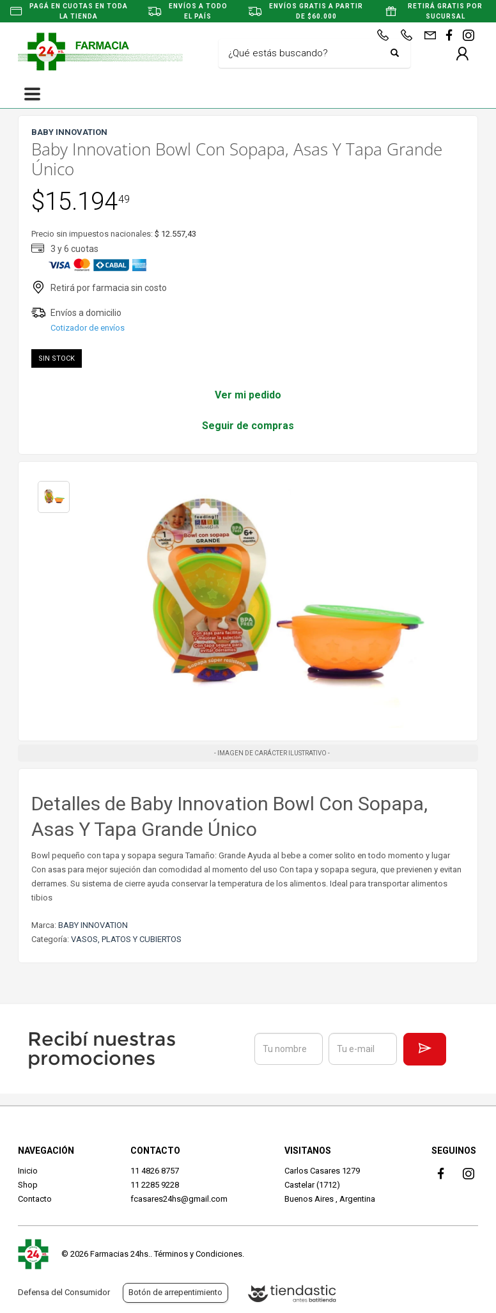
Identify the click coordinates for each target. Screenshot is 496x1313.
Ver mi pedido (248, 395)
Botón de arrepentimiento (175, 1292)
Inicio (28, 1170)
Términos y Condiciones (198, 1254)
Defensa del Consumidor (64, 1292)
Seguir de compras (248, 426)
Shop (28, 1185)
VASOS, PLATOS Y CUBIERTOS (126, 939)
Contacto (35, 1199)
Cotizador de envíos (87, 328)
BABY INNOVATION (93, 925)
